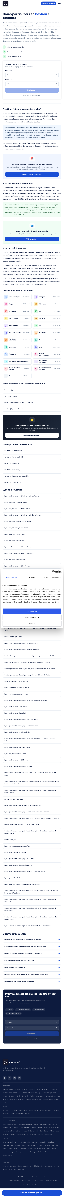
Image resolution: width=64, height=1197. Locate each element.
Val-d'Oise (33, 1134)
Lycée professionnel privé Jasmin (15, 707)
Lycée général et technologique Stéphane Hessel (21, 719)
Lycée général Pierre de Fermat (15, 852)
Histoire (5, 1093)
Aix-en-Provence (39, 1149)
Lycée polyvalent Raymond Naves (16, 528)
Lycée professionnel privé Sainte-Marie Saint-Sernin (22, 515)
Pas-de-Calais (12, 1124)
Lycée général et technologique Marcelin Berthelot (21, 649)
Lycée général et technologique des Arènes (19, 859)
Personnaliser (32, 617)
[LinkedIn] (14, 1078)
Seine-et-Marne (22, 1134)
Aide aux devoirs (28, 1093)
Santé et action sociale (33, 1099)
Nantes (34, 1142)
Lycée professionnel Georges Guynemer (18, 865)
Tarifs (20, 1166)
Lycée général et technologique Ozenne (18, 766)
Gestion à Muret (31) (11, 463)
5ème (31, 1110)
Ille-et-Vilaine (13, 1128)
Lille (12, 1145)
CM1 (15, 1110)
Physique (38, 1093)
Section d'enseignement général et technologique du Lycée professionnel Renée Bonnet (30, 791)
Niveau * (8, 80)
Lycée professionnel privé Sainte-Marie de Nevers (21, 496)
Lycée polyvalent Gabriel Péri (14, 540)
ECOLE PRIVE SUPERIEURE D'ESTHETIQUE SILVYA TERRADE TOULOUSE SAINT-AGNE (30, 629)
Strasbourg (51, 1142)
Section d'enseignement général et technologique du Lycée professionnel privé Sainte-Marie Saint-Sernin (31, 783)
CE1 (7, 1110)
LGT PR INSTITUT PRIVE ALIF (13, 799)
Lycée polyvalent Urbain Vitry (14, 534)
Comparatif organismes (51, 1166)
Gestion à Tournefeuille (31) (13, 457)
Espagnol (40, 1089)
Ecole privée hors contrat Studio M (16, 688)
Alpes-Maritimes (15, 1131)
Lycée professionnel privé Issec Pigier (17, 732)
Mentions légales (51, 1180)
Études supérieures (17, 1113)
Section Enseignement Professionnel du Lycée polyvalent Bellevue (27, 662)
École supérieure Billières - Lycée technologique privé (22, 805)
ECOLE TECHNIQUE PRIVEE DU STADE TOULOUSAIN (21, 824)
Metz (26, 1152)
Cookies (38, 1185)
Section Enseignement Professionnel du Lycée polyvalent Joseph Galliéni (29, 656)
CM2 (20, 1110)
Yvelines (12, 1134)
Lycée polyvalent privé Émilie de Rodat (17, 521)
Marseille (10, 1142)
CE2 (11, 1110)
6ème (25, 1110)
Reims (23, 1145)
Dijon (4, 1149)
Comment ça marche (9, 1166)
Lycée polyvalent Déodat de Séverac (17, 509)
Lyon (16, 1142)
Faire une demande (48, 3)
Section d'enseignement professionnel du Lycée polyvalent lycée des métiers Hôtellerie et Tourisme (31, 891)
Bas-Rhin (6, 1131)
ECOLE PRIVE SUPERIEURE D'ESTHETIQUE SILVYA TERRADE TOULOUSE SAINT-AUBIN (30, 774)
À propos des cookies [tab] (52, 578)
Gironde (55, 1124)
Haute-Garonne (45, 1124)
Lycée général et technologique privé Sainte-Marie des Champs (26, 812)
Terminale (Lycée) (10, 396)
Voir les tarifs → (31, 239)
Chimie (5, 1096)
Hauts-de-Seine (28, 1131)
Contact (21, 1169)
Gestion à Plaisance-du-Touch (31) (16, 476)
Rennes (17, 1145)
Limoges (12, 1152)
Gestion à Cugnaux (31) (12, 482)
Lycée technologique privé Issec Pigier (17, 846)
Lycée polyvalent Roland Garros (15, 754)
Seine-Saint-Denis (42, 1131)
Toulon (40, 1145)
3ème (42, 1110)
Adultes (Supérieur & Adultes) (14, 409)
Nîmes (16, 1149)
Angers (10, 1149)
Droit (18, 1096)
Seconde (48, 1110)
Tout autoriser (32, 611)
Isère (46, 1128)
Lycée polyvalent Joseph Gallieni (15, 502)
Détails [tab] (32, 578)
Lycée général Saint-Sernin (13, 878)
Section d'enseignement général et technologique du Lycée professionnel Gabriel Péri (30, 900)
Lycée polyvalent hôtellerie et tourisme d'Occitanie (22, 884)
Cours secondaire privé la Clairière (16, 681)
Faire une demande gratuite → (32, 1193)
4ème (36, 1110)
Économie (12, 1096)
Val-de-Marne (54, 1131)
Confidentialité (28, 1185)
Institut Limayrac (10, 840)
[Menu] (59, 3)
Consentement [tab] (11, 578)
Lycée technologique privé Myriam (16, 694)
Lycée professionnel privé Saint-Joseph (18, 547)
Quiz (15, 1169)
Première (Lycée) (10, 390)
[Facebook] (4, 1078)
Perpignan (19, 1152)
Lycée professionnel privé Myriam (16, 760)
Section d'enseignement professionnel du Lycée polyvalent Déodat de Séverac (31, 818)
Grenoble (55, 1145)
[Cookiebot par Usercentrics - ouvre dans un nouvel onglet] (52, 571)
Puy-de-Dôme (54, 1128)
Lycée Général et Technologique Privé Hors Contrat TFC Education (27, 926)
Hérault (5, 1128)
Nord (4, 1124)
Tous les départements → (46, 1134)
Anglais (24, 1089)
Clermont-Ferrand (26, 1149)
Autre (4, 1102)
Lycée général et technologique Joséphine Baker (21, 726)
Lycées (5, 1169)
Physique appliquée (49, 1093)
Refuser (32, 624)
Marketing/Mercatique (52, 1096)
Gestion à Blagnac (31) (12, 470)
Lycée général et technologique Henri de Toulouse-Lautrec (24, 871)
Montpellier (42, 1142)
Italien (46, 1089)
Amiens (5, 1152)
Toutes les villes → (8, 1155)
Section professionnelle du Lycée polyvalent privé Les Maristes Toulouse (29, 669)
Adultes (27, 1113)
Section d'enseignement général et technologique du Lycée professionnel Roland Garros (30, 832)
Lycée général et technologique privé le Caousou (21, 643)
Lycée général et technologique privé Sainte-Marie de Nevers (25, 700)
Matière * (8, 71)
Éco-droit (25, 1096)
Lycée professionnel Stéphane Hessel (17, 747)
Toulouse (23, 1142)
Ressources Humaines (17, 1099)
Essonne (5, 1134)
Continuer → (32, 90)
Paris (4, 1142)
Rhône (36, 1124)
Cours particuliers (13, 1180)
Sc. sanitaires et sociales (51, 1099)
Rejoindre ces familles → (32, 435)
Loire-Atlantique (25, 1128)
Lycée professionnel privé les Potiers (17, 566)
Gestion (5, 1099)
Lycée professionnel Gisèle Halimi (15, 713)
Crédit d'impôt (37, 1166)
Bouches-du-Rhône (25, 1124)
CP (3, 1110)
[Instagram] (19, 1078)
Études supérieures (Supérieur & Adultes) (18, 403)
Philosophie (13, 1093)
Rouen (47, 1152)
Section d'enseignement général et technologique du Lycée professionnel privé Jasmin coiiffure (31, 918)
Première (56, 1110)
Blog (10, 1169)
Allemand (32, 1089)
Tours (54, 1149)
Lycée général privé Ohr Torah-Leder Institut (19, 553)
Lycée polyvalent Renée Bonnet (15, 560)
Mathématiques (8, 1089)
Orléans (41, 1152)
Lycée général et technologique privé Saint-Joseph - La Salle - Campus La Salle (30, 740)
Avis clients (27, 1166)
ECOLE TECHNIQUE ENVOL (13, 637)
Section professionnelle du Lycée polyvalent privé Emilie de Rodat (27, 675)
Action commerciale (36, 1096)
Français (17, 1089)
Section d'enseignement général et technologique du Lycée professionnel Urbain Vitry (30, 909)
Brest (48, 1149)
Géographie (54, 1089)
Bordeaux (6, 1145)
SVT (20, 1093)
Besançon (33, 1152)
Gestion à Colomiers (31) (13, 451)
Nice (29, 1142)
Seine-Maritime (37, 1128)
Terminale (6, 1113)
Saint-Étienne (31, 1145)
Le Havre (47, 1145)
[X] (9, 1078)
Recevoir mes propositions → (32, 174)
